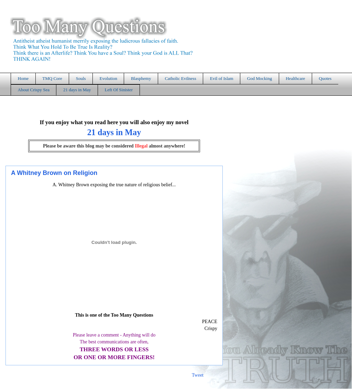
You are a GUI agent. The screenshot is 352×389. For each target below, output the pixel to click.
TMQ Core (52, 78)
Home (23, 78)
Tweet (198, 375)
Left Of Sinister (118, 89)
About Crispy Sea (34, 89)
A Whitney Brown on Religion (54, 172)
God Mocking (259, 78)
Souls (81, 78)
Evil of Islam (221, 78)
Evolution (108, 78)
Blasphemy (141, 78)
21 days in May (77, 89)
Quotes (325, 78)
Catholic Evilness (180, 78)
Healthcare (295, 78)
